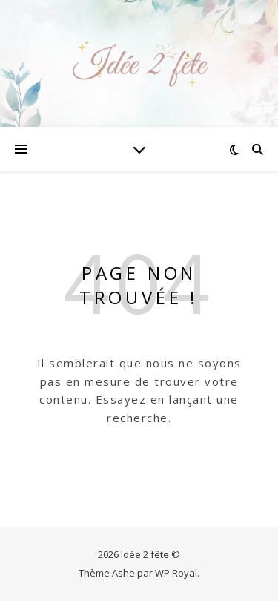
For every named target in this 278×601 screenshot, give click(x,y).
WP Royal (176, 572)
